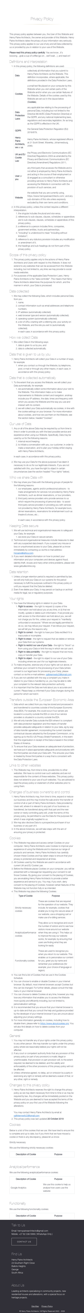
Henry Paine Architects (13, 4)
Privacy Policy (47, 1305)
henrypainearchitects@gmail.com (33, 1230)
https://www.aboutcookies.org (54, 1023)
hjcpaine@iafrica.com (23, 552)
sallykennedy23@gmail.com (58, 674)
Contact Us (24, 1241)
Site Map (35, 1305)
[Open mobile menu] (42, 6)
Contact (71, 6)
